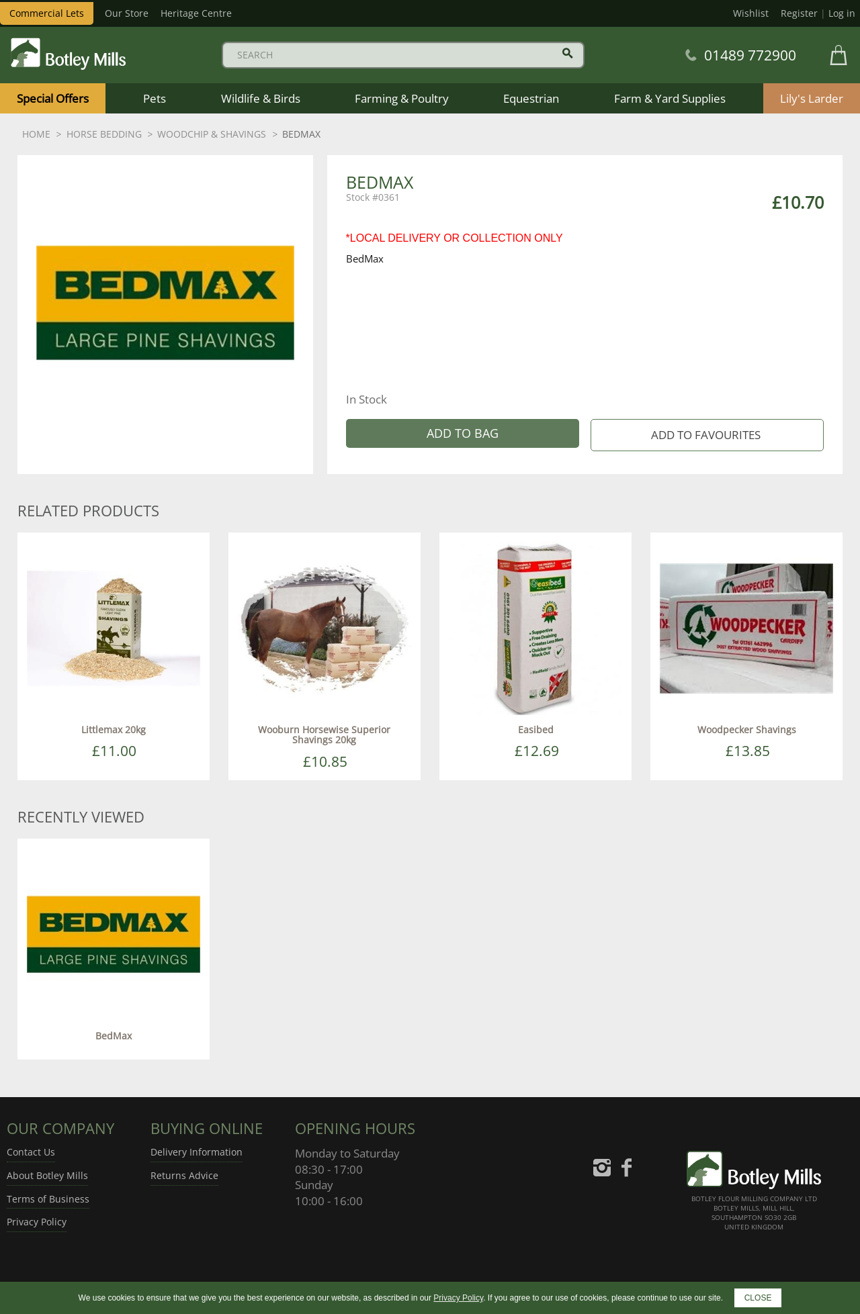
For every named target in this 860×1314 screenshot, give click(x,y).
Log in (841, 13)
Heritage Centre (196, 13)
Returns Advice (184, 1175)
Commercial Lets (46, 13)
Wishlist (751, 13)
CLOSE (758, 1298)
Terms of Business (48, 1198)
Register (799, 13)
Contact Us (31, 1151)
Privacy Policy (37, 1221)
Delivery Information (196, 1151)
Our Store (126, 13)
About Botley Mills (47, 1175)
